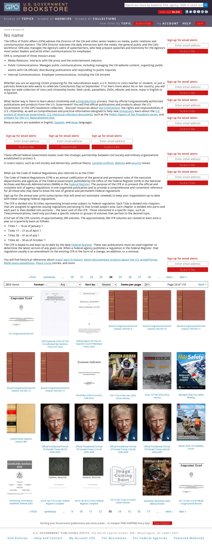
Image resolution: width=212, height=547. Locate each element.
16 (138, 511)
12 (100, 511)
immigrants (126, 111)
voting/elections (86, 101)
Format (39, 284)
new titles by (128, 23)
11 (90, 511)
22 (91, 277)
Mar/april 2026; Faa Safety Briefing (191, 396)
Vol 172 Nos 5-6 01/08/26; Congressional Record (191, 502)
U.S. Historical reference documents (70, 114)
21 (81, 277)
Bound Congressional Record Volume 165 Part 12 (21, 389)
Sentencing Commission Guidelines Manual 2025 (21, 502)
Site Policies (18, 538)
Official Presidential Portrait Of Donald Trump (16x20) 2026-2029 (123, 449)
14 (119, 511)
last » (183, 277)
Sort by (90, 284)
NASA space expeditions (19, 263)
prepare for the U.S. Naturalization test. (29, 117)
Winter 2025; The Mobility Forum (191, 447)
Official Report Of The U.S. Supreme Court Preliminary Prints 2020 (89, 344)
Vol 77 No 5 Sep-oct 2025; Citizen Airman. (123, 501)
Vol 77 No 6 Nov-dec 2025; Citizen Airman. (123, 397)
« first (32, 277)
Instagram (194, 11)
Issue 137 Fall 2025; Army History (157, 396)
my (168, 23)
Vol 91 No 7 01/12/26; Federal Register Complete (55, 502)
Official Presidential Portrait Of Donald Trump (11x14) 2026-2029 (89, 449)
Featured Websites (189, 538)
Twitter (190, 11)
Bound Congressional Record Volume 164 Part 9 (123, 327)
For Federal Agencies (150, 538)
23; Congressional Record (21, 333)
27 (139, 277)
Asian (74, 122)
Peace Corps (44, 263)
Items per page (131, 284)
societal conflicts (103, 163)
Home (7, 29)
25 (120, 277)
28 (149, 277)
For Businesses (114, 538)
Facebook (186, 11)
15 (129, 511)
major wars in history (68, 259)
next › (169, 277)
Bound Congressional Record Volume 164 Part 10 (157, 327)
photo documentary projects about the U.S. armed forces (120, 259)
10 (81, 511)
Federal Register (79, 184)
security (136, 163)
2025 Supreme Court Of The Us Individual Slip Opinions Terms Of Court (55, 344)
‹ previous (49, 277)
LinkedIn (206, 11)
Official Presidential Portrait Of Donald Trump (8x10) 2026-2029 (55, 449)
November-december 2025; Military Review (157, 502)
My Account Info (82, 538)
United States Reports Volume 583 (21, 440)
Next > (202, 284)
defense (120, 163)
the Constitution (109, 108)
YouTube (198, 11)
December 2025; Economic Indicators (89, 396)
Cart (200, 23)
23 (101, 277)
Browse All (19, 18)
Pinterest (202, 11)
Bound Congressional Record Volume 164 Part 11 (191, 327)
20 (72, 277)
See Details (162, 523)
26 (130, 277)
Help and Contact (48, 538)
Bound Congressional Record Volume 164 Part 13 (55, 389)
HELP (187, 23)
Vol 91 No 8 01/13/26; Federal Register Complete (89, 502)
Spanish (59, 122)
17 (148, 511)
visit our (170, 12)
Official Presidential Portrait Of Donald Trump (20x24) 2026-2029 (157, 449)
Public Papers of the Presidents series (133, 114)
